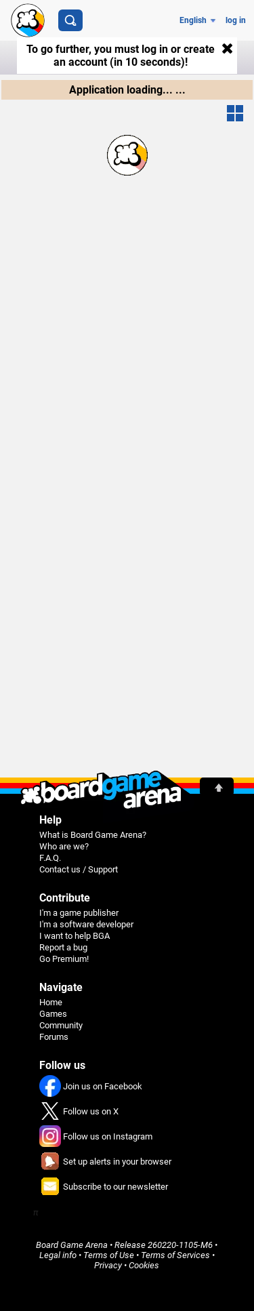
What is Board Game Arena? (92, 835)
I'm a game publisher (79, 913)
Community (61, 1025)
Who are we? (64, 846)
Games (53, 1014)
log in (236, 20)
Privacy (108, 1265)
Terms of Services (175, 1255)
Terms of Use (108, 1255)
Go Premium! (64, 959)
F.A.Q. (50, 858)
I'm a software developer (86, 924)
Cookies (144, 1265)
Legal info (58, 1255)
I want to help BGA (74, 936)
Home (50, 1002)
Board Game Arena (72, 1245)
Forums (53, 1037)
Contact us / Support (78, 869)
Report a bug (63, 947)
